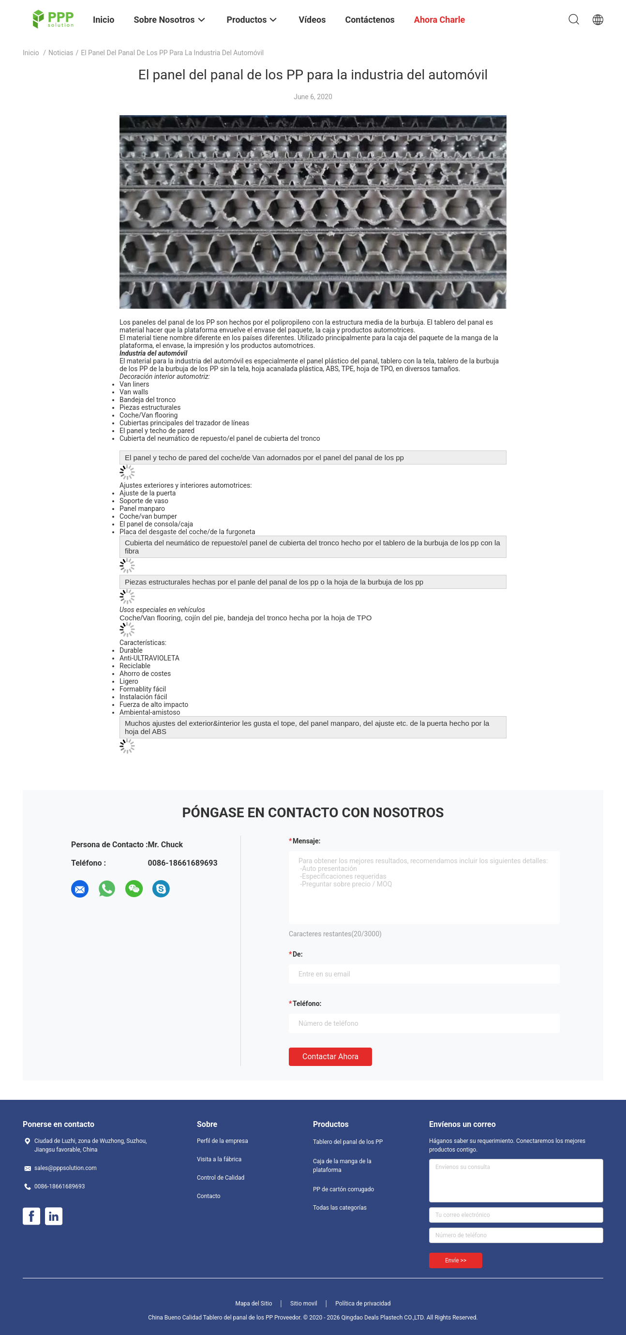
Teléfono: (307, 1003)
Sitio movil (303, 1303)
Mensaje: (307, 841)
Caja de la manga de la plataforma (342, 1165)
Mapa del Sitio (254, 1303)
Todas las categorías (340, 1207)
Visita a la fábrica (219, 1159)
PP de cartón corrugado (343, 1189)
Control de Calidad (220, 1177)
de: (298, 954)
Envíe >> (455, 1260)
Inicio (31, 53)
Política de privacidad (362, 1303)
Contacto (209, 1196)
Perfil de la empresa (222, 1141)
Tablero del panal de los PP (348, 1142)
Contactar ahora (330, 1056)
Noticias (61, 53)
